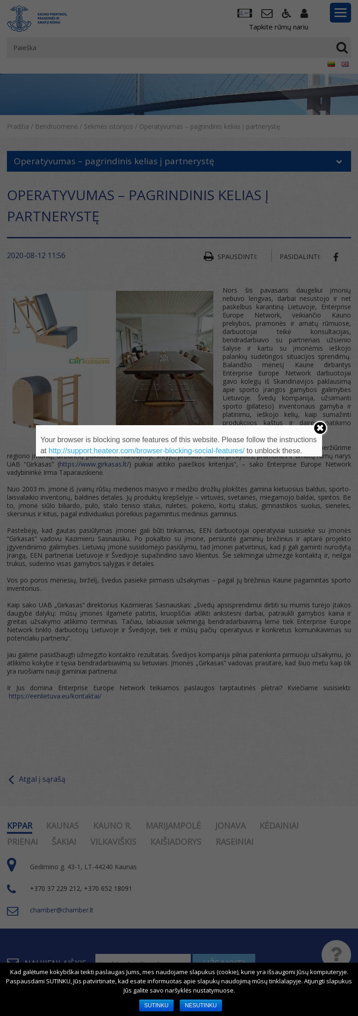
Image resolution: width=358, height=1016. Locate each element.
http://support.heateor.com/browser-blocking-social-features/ (146, 451)
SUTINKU (156, 1005)
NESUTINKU (201, 1005)
